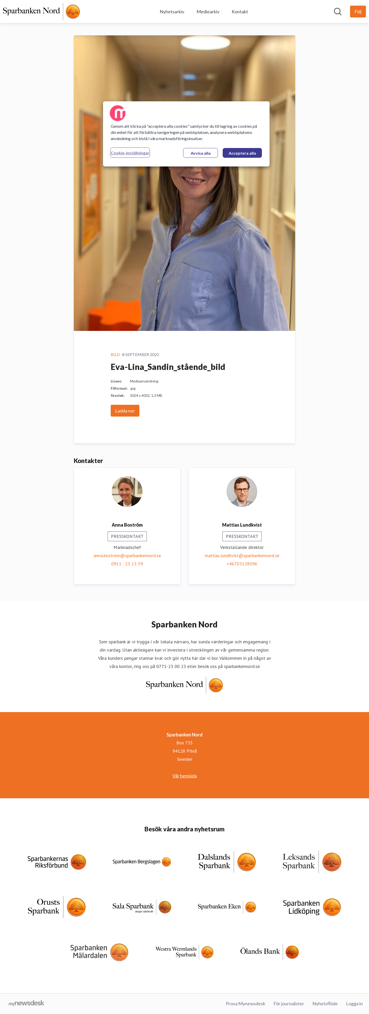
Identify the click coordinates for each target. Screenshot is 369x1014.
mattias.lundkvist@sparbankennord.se (242, 555)
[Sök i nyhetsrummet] (338, 11)
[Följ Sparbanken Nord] (358, 11)
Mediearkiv (208, 11)
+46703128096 (242, 564)
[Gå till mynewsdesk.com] (26, 1004)
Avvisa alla (201, 153)
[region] (186, 133)
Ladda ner (125, 411)
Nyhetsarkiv (172, 11)
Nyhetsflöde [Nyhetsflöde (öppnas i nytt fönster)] (325, 1003)
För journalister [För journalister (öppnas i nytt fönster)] (288, 1003)
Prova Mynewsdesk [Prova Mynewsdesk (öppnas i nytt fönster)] (245, 1003)
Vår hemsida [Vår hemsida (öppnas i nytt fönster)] (184, 776)
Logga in (354, 1003)
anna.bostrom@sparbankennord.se (127, 555)
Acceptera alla (242, 153)
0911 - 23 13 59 (127, 564)
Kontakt (240, 11)
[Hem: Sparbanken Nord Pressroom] (41, 11)
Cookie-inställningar (130, 152)
